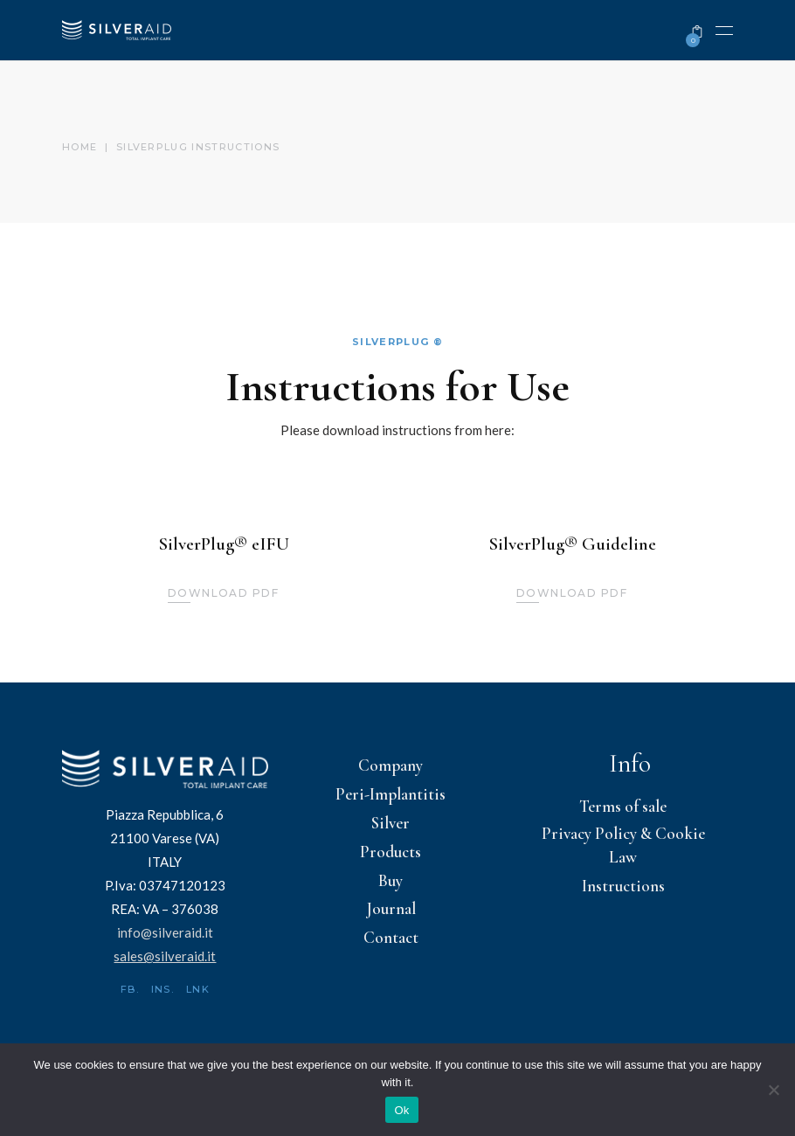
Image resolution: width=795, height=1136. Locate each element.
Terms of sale (623, 806)
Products (390, 852)
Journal (391, 908)
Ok (401, 1110)
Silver (390, 823)
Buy (390, 880)
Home (79, 147)
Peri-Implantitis (390, 794)
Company (390, 765)
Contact (390, 937)
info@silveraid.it (165, 932)
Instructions (623, 886)
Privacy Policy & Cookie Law (623, 845)
